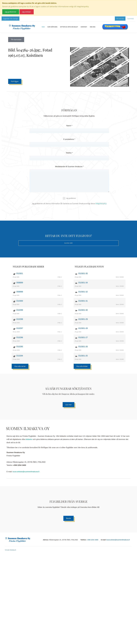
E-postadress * (69, 139)
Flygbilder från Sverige (10, 19)
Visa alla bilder (82, 366)
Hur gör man (52, 27)
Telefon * (69, 153)
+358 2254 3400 (92, 540)
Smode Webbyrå (10, 550)
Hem (43, 27)
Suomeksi (130, 19)
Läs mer (68, 404)
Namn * (69, 126)
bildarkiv (29, 439)
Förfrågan (15, 81)
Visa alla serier (20, 366)
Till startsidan (16, 39)
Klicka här (68, 243)
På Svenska (120, 19)
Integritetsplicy (100, 203)
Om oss (92, 27)
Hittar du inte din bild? (69, 27)
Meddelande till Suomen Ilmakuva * (69, 167)
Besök (68, 518)
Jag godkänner (69, 198)
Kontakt (84, 27)
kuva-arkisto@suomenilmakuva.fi (26, 472)
